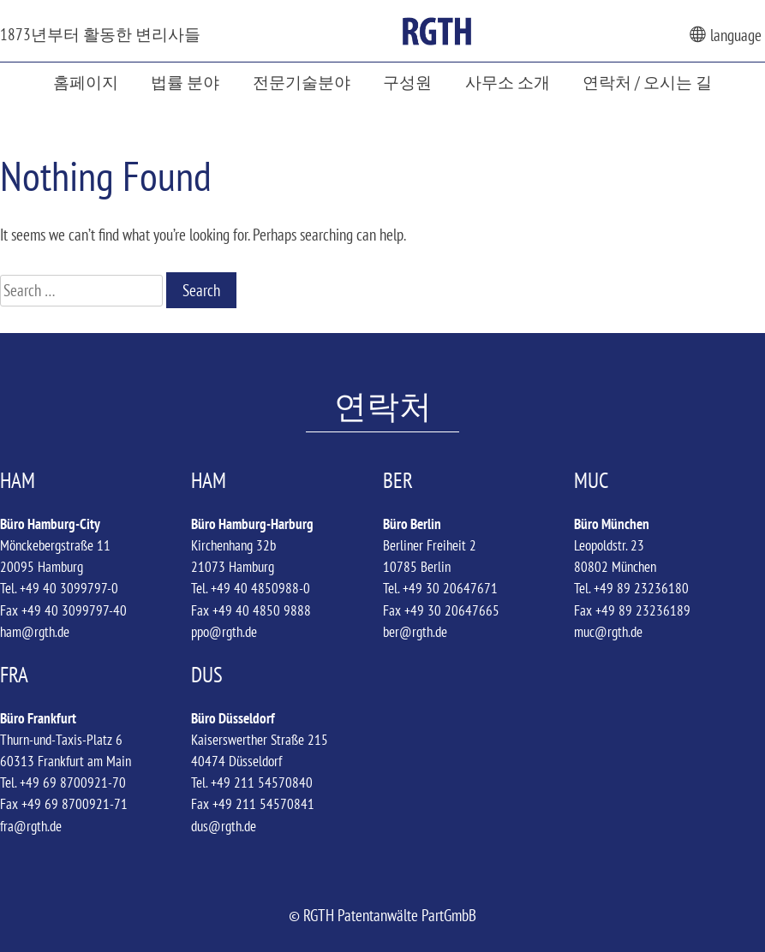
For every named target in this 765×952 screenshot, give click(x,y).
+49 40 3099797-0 (69, 588)
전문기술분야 (301, 81)
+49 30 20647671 (450, 588)
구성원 (407, 81)
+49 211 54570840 (262, 782)
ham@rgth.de (34, 631)
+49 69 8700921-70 (73, 782)
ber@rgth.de (415, 631)
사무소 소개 (507, 81)
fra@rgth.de (31, 826)
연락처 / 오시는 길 (647, 81)
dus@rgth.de (223, 826)
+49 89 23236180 (641, 588)
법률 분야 (185, 81)
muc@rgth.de (608, 631)
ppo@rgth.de (224, 631)
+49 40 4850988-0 (260, 588)
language (726, 34)
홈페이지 (85, 81)
